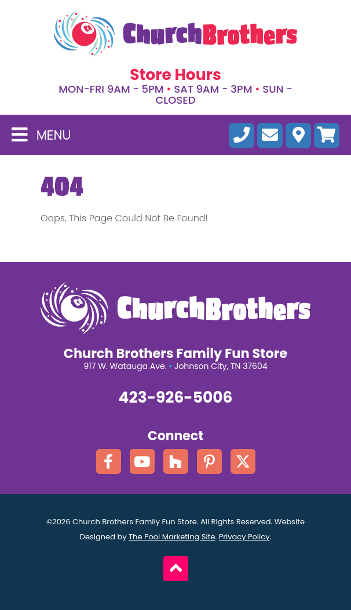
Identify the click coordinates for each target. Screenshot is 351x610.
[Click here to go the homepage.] (175, 33)
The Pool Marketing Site (172, 536)
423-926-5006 (176, 397)
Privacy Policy (244, 536)
